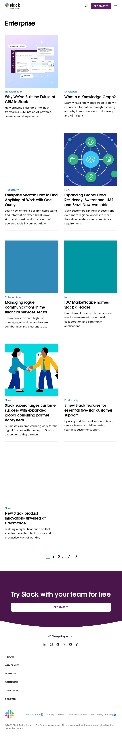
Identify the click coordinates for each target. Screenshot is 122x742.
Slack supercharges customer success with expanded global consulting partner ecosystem (31, 412)
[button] (61, 636)
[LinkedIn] (45, 645)
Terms (61, 714)
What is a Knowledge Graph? (90, 96)
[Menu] (115, 6)
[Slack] (12, 6)
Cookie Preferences (77, 714)
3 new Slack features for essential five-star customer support (88, 410)
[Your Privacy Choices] (101, 714)
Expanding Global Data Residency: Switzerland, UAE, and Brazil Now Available (89, 200)
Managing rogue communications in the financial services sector (26, 307)
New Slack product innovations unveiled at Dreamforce (25, 518)
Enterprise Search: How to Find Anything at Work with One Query (31, 200)
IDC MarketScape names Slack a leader (86, 305)
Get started (101, 6)
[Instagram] (51, 645)
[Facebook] (57, 645)
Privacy (50, 714)
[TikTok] (77, 645)
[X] (64, 645)
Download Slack (33, 714)
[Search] (86, 6)
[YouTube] (70, 645)
